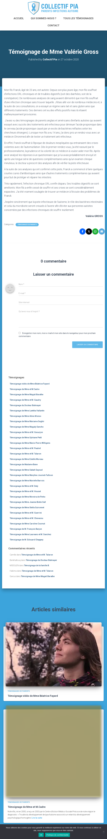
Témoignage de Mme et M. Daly (24, 486)
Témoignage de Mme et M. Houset (25, 491)
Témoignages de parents (27, 224)
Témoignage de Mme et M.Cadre (24, 389)
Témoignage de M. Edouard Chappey (26, 540)
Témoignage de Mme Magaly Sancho (27, 427)
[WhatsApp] (95, 231)
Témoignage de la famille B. (37, 565)
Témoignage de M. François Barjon (26, 529)
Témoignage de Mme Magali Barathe (26, 394)
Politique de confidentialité (57, 835)
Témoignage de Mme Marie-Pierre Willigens (30, 443)
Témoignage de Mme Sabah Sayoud (26, 470)
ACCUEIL (19, 18)
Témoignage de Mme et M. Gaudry (25, 400)
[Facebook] (82, 231)
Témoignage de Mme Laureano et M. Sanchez (30, 534)
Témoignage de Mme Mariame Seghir (27, 421)
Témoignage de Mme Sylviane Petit (26, 437)
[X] (89, 231)
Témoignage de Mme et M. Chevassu (26, 518)
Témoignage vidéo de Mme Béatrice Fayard (30, 384)
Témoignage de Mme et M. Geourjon (26, 432)
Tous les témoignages (78, 18)
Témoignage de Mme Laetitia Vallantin (27, 411)
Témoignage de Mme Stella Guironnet (27, 507)
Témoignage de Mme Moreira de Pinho (27, 497)
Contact (53, 25)
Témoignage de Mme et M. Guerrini (26, 513)
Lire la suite (36, 818)
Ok (41, 835)
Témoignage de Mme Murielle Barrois (27, 480)
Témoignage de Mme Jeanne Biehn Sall (28, 502)
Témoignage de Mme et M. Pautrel (25, 448)
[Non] (103, 831)
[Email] (102, 231)
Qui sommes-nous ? (43, 18)
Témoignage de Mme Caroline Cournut (27, 524)
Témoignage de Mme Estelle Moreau (26, 459)
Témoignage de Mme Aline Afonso (25, 416)
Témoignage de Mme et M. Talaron (25, 454)
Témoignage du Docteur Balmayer (25, 405)
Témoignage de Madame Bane (24, 464)
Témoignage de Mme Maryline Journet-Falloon (31, 475)
